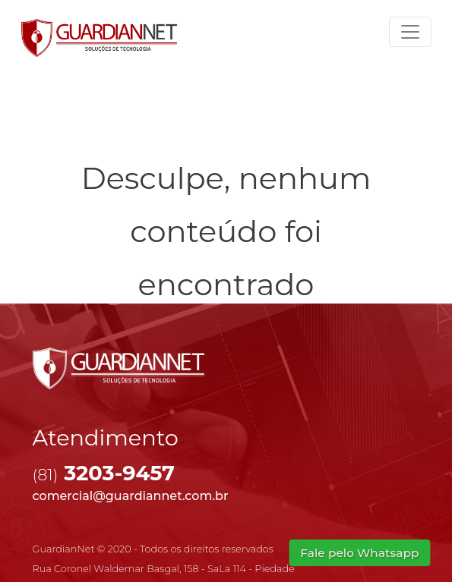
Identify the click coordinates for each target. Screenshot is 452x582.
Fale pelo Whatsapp (359, 552)
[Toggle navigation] (410, 32)
